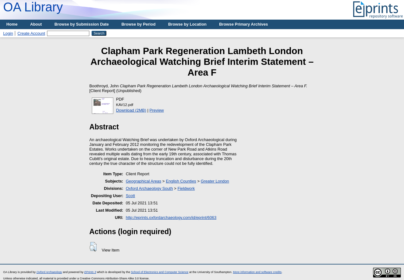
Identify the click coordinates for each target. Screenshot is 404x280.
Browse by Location (187, 24)
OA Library (33, 7)
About (36, 24)
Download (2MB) (131, 110)
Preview (157, 110)
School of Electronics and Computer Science (159, 272)
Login (8, 33)
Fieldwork (186, 188)
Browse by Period (139, 24)
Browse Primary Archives (243, 24)
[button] (93, 247)
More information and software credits (257, 272)
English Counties (181, 181)
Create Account (31, 33)
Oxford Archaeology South (149, 188)
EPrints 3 (90, 272)
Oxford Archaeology (49, 272)
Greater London (215, 181)
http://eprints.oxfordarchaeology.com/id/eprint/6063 (171, 217)
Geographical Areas (143, 181)
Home (12, 24)
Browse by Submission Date (82, 24)
